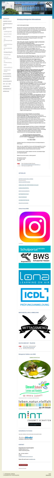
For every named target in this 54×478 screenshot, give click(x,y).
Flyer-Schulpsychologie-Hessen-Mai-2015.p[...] (30, 164)
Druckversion (7, 473)
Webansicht (48, 475)
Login (50, 473)
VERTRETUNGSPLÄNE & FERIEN (26, 178)
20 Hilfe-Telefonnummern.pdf (29, 347)
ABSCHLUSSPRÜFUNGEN (24, 182)
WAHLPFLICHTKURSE (23, 203)
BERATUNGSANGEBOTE (24, 191)
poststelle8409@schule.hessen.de (26, 456)
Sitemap (13, 473)
